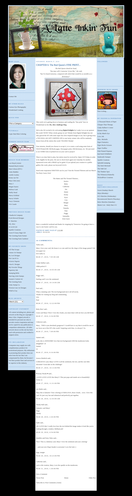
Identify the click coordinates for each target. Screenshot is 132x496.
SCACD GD (13, 227)
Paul (37, 288)
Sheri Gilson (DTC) (15, 169)
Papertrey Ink (13, 270)
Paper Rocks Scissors (104, 145)
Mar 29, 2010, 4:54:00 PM (47, 432)
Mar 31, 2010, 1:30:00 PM (47, 469)
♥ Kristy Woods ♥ (42, 374)
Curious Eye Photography (17, 107)
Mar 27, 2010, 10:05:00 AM (48, 270)
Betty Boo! (39, 309)
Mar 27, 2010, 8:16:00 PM (47, 352)
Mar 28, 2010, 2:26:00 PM (47, 417)
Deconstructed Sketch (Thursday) (108, 199)
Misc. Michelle (102, 139)
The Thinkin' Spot (103, 172)
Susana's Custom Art (16, 279)
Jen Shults (39, 389)
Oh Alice (46, 232)
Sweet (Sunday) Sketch (105, 190)
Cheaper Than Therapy (105, 125)
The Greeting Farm (15, 282)
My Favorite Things (15, 267)
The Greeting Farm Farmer (18, 236)
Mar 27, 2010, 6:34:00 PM (47, 316)
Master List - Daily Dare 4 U (107, 205)
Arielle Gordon (14, 175)
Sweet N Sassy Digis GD (17, 233)
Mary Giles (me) (14, 181)
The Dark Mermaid (103, 166)
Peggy (38, 275)
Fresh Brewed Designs (16, 218)
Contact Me (13, 96)
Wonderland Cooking (16, 110)
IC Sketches (13, 221)
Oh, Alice (12, 224)
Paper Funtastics (103, 142)
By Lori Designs (14, 255)
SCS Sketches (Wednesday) (106, 196)
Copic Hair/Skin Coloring (17, 134)
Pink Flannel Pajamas (104, 151)
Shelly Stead (13, 192)
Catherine (39, 462)
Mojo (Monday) (102, 193)
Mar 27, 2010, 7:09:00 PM (47, 331)
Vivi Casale (12, 204)
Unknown (39, 322)
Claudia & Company (16, 215)
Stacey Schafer (14, 198)
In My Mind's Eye (103, 133)
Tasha (38, 245)
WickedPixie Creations (105, 177)
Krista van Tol (13, 178)
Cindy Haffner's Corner (105, 128)
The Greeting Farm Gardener (18, 239)
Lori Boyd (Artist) (15, 163)
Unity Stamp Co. (14, 285)
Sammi (38, 337)
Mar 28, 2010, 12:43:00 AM (48, 399)
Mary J (11, 184)
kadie (38, 423)
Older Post (92, 478)
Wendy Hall (40, 405)
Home (66, 478)
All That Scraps (14, 250)
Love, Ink (100, 136)
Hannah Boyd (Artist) (16, 166)
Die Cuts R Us (13, 258)
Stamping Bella (14, 273)
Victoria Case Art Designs (17, 288)
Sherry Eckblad (14, 195)
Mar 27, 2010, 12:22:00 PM (48, 303)
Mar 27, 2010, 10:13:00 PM (48, 368)
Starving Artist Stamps (16, 276)
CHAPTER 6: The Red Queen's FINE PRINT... (58, 65)
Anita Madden (13, 172)
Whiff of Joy (13, 291)
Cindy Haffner (41, 263)
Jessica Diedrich (41, 358)
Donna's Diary (102, 130)
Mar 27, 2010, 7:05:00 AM (47, 257)
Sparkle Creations (15, 230)
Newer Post (40, 478)
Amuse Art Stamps (15, 252)
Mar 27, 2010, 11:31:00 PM (48, 383)
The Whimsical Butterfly (105, 175)
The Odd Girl (101, 169)
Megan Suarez (13, 187)
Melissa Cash (13, 189)
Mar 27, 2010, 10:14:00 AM (48, 282)
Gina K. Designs (14, 264)
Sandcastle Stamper (104, 157)
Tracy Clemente (14, 201)
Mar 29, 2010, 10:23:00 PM (48, 456)
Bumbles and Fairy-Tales (44, 438)
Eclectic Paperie (14, 261)
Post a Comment (41, 474)
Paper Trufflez (102, 148)
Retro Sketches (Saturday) (106, 202)
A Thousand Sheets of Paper (106, 122)
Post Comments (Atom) (53, 483)
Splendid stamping (103, 163)
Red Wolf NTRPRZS (104, 154)
